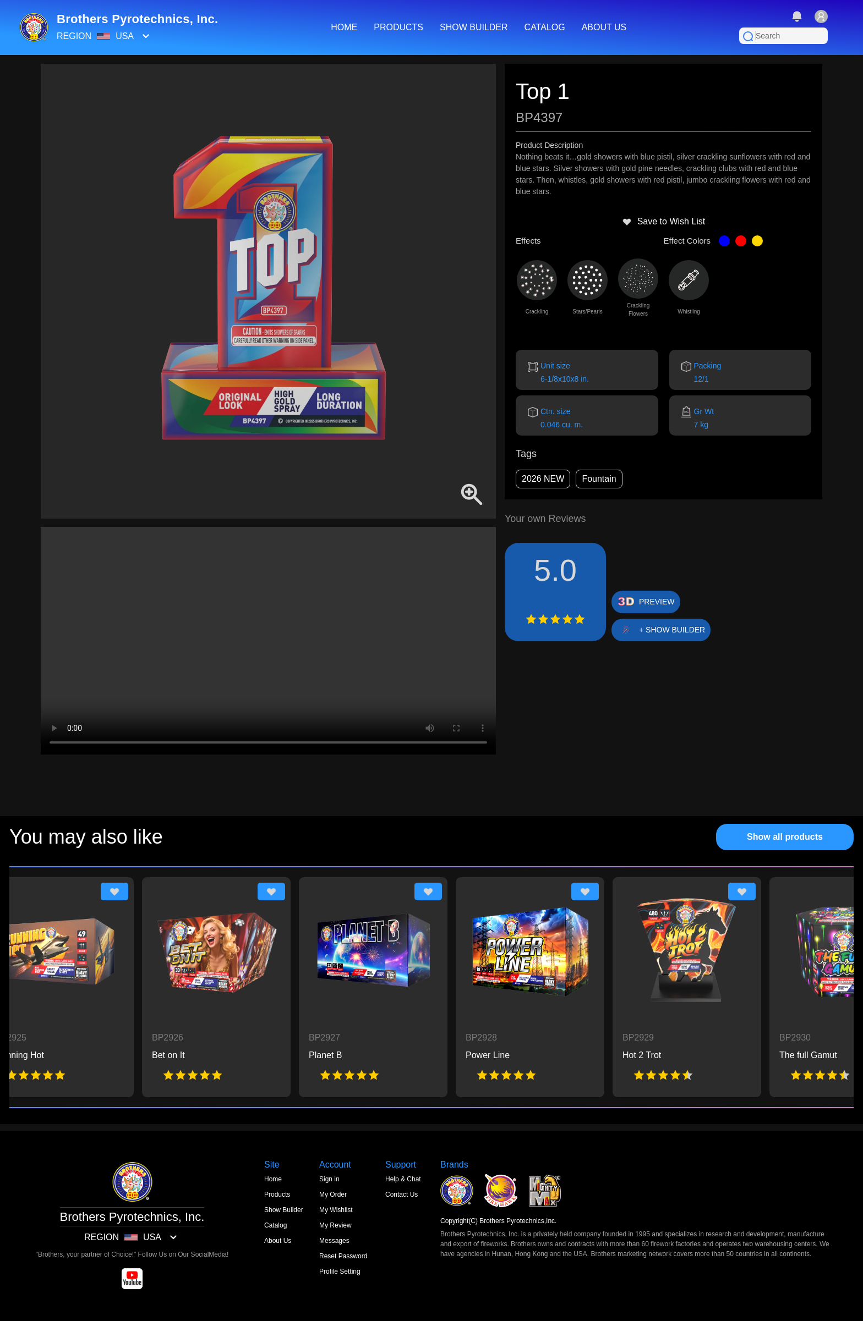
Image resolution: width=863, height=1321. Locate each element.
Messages (334, 1241)
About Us (277, 1241)
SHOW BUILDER (474, 27)
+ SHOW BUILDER (672, 629)
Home (273, 1179)
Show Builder (283, 1210)
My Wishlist (336, 1210)
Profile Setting (340, 1271)
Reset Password (343, 1256)
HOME (344, 27)
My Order (333, 1194)
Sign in (329, 1179)
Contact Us (401, 1194)
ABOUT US (604, 27)
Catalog (275, 1225)
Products (277, 1194)
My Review (335, 1225)
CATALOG (545, 27)
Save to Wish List (664, 222)
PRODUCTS (398, 27)
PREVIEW (657, 601)
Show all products (785, 836)
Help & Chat (403, 1179)
